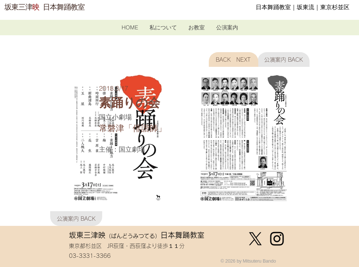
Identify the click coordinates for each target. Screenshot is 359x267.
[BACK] (221, 59)
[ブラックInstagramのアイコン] (277, 239)
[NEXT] (245, 59)
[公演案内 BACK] (284, 59)
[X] (255, 239)
